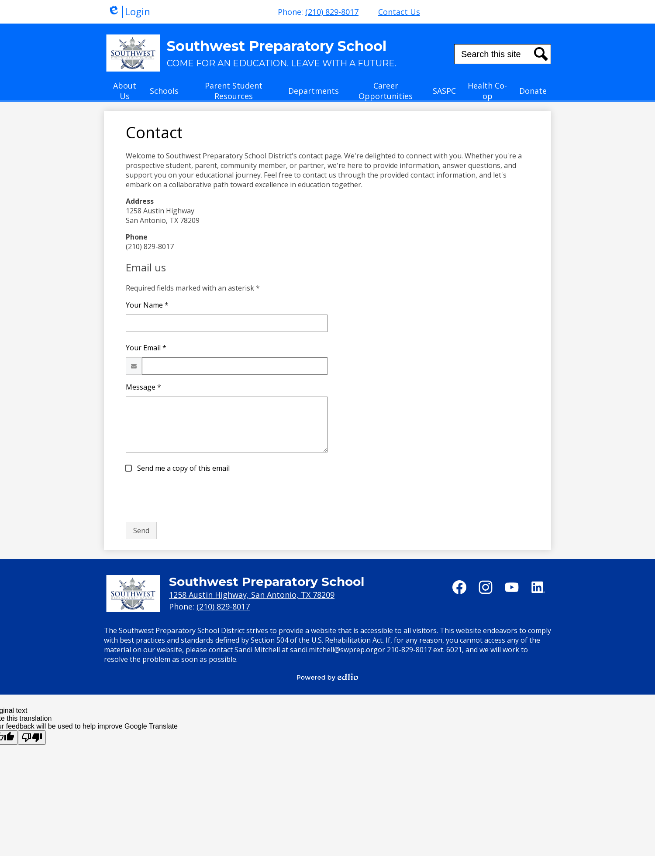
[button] (124, 93)
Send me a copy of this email (182, 468)
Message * (143, 387)
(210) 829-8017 (332, 12)
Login (128, 12)
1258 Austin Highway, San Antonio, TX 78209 (251, 594)
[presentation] (192, 498)
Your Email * (146, 348)
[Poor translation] (32, 737)
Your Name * (147, 305)
